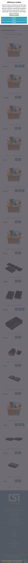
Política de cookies (14, 15)
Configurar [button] (14, 22)
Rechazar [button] (14, 20)
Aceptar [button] (14, 17)
